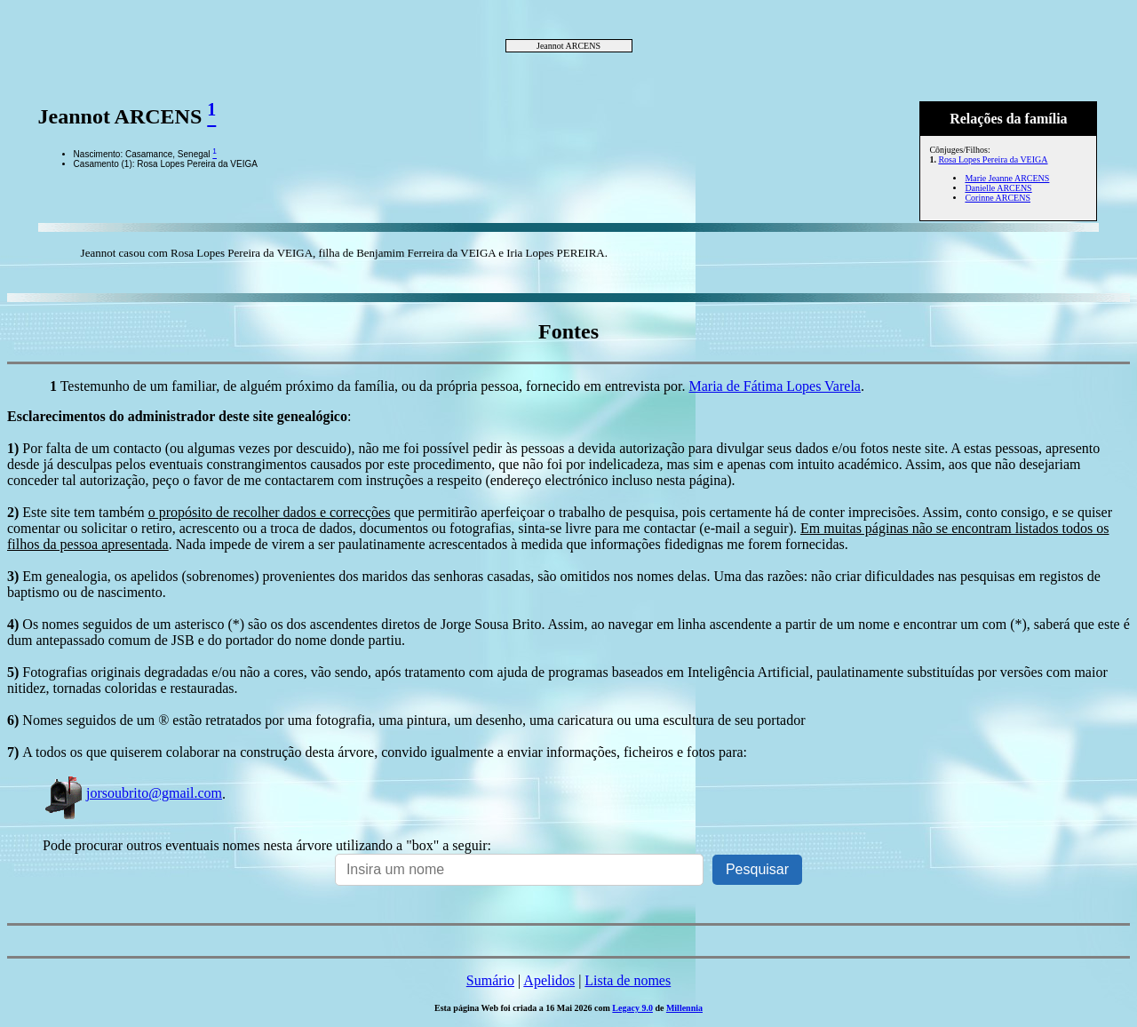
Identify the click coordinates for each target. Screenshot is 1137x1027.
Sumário (490, 980)
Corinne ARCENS (997, 198)
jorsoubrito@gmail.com (132, 792)
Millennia (684, 1008)
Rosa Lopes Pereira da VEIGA (992, 159)
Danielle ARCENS (998, 188)
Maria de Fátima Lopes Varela (775, 386)
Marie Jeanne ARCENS (1007, 178)
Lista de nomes (627, 980)
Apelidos (549, 980)
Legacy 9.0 (632, 1008)
